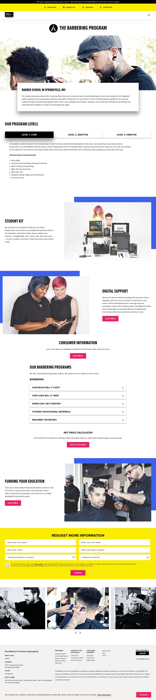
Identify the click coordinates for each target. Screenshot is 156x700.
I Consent (143, 695)
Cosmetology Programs (61, 656)
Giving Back (90, 655)
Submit (78, 573)
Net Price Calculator (76, 660)
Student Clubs (91, 658)
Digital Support (91, 660)
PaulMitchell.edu (144, 659)
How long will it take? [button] (45, 395)
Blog (103, 653)
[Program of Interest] (114, 557)
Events (104, 655)
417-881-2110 (9, 674)
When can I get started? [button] (46, 403)
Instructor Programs (60, 661)
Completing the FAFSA (77, 658)
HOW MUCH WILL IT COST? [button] (46, 387)
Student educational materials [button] (51, 411)
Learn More (110, 318)
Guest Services (106, 651)
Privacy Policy (39, 564)
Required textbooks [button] (44, 420)
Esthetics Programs (60, 658)
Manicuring (58, 663)
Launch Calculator (78, 444)
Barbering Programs (60, 654)
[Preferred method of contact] (40, 557)
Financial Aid (74, 655)
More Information (104, 695)
